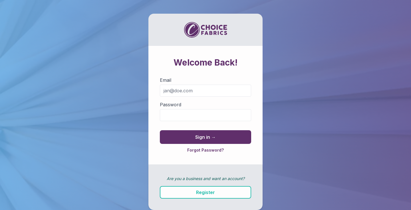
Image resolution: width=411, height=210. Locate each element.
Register (205, 192)
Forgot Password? (205, 150)
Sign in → (205, 137)
